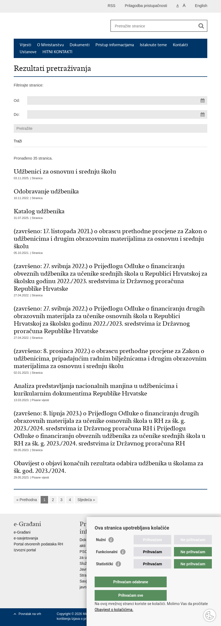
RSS (111, 5)
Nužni (101, 550)
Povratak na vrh (30, 614)
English (201, 5)
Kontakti (180, 44)
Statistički (104, 575)
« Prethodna (26, 500)
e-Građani (22, 532)
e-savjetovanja (26, 538)
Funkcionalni (106, 562)
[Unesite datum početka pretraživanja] (117, 100)
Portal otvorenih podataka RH (38, 544)
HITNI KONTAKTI (57, 51)
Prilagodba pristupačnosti (146, 5)
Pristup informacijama (114, 44)
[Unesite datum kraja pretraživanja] (117, 114)
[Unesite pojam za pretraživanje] (153, 25)
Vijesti (25, 44)
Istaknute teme (153, 44)
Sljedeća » (86, 500)
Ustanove (28, 51)
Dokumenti (80, 44)
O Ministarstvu (50, 44)
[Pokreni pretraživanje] (201, 25)
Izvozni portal (25, 550)
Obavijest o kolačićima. (114, 609)
